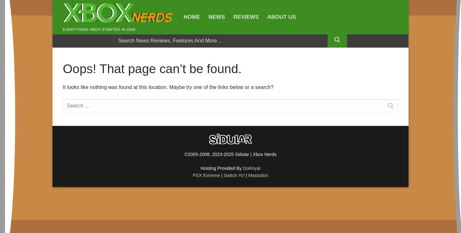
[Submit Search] (337, 41)
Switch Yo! (234, 175)
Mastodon (258, 175)
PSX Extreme (206, 175)
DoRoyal (252, 168)
